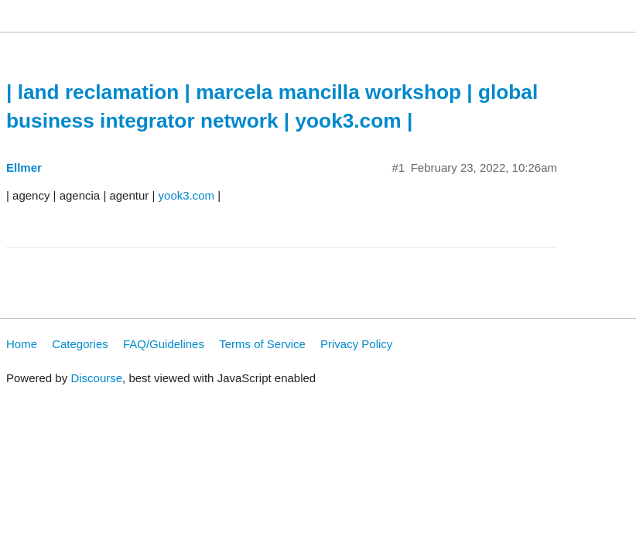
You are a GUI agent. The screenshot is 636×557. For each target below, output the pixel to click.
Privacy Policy (356, 343)
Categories (80, 343)
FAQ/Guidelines (163, 343)
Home (21, 343)
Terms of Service (262, 343)
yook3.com (187, 195)
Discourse (96, 377)
